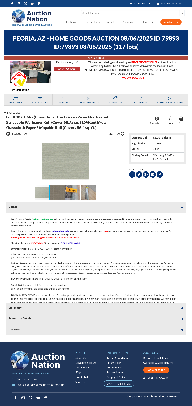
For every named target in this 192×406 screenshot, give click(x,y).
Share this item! (136, 169)
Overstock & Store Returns (158, 362)
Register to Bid (171, 22)
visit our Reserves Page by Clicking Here (118, 272)
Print (181, 120)
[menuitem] (71, 22)
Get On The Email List (141, 3)
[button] (32, 161)
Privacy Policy (114, 367)
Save (171, 120)
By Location (91, 22)
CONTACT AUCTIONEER (67, 69)
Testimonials (82, 367)
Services (128, 22)
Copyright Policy (116, 377)
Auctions (71, 22)
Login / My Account (171, 3)
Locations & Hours (85, 362)
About (110, 22)
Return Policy (114, 362)
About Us (80, 358)
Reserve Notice (115, 372)
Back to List (12, 112)
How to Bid (148, 22)
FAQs (78, 372)
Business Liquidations (155, 358)
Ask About (157, 120)
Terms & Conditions (118, 358)
